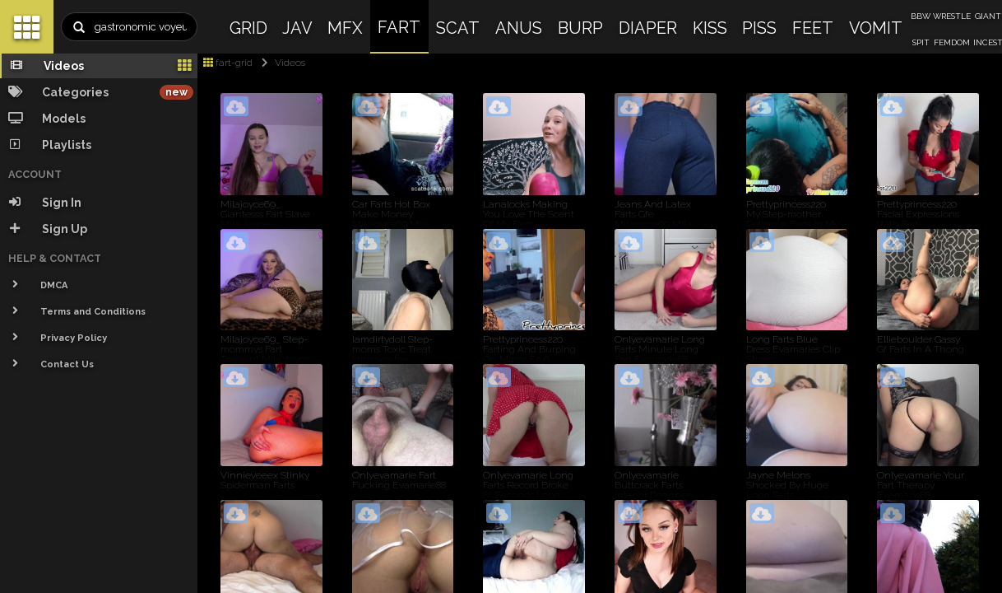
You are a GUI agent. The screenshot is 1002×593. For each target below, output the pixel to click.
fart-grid (228, 62)
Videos (280, 62)
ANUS (518, 28)
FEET (812, 28)
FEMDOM (952, 42)
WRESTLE (952, 16)
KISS (710, 28)
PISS (759, 28)
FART (399, 27)
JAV (297, 28)
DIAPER (648, 28)
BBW (920, 16)
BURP (580, 28)
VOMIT (875, 28)
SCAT (458, 28)
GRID (248, 28)
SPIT (921, 42)
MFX (345, 28)
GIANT (988, 16)
